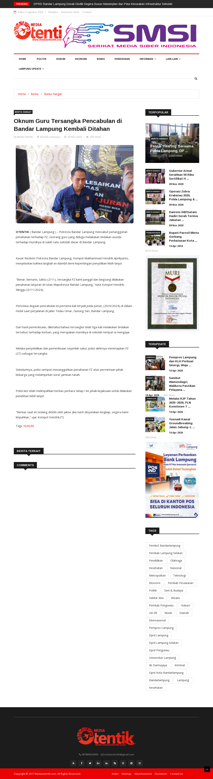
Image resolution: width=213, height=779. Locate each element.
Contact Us (176, 774)
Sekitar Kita (156, 598)
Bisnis (101, 59)
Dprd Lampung (158, 635)
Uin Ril (153, 613)
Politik (41, 59)
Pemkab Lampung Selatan (166, 553)
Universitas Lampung (162, 658)
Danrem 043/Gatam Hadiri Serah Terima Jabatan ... (183, 216)
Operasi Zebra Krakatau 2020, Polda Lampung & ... (183, 195)
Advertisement (143, 774)
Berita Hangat (53, 94)
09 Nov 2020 (176, 184)
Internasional (157, 620)
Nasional (175, 568)
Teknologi (151, 398)
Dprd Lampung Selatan (163, 643)
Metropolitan (157, 575)
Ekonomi (81, 59)
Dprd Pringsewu (159, 650)
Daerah (184, 613)
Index (115, 774)
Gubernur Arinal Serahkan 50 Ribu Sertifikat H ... (181, 174)
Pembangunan (153, 233)
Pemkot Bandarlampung (164, 545)
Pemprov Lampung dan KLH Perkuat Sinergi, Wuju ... (182, 361)
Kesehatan (156, 568)
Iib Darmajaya (158, 665)
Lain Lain (173, 59)
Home (22, 59)
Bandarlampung (159, 680)
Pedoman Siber (70, 12)
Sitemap (126, 774)
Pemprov (150, 357)
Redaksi (53, 12)
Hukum (60, 59)
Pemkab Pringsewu (161, 605)
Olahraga (176, 560)
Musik (168, 613)
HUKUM (28, 426)
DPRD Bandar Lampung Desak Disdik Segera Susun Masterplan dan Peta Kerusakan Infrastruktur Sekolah (103, 4)
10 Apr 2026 (176, 370)
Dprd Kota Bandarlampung (166, 673)
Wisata (175, 598)
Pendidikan (122, 59)
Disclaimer (161, 774)
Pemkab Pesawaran (180, 583)
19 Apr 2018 (176, 246)
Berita (34, 94)
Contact (87, 12)
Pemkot (150, 378)
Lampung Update (31, 68)
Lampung (183, 680)
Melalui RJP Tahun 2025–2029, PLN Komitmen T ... (182, 402)
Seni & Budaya (173, 590)
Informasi (148, 59)
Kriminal (180, 665)
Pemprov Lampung (161, 628)
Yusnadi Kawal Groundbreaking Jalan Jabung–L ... (182, 423)
